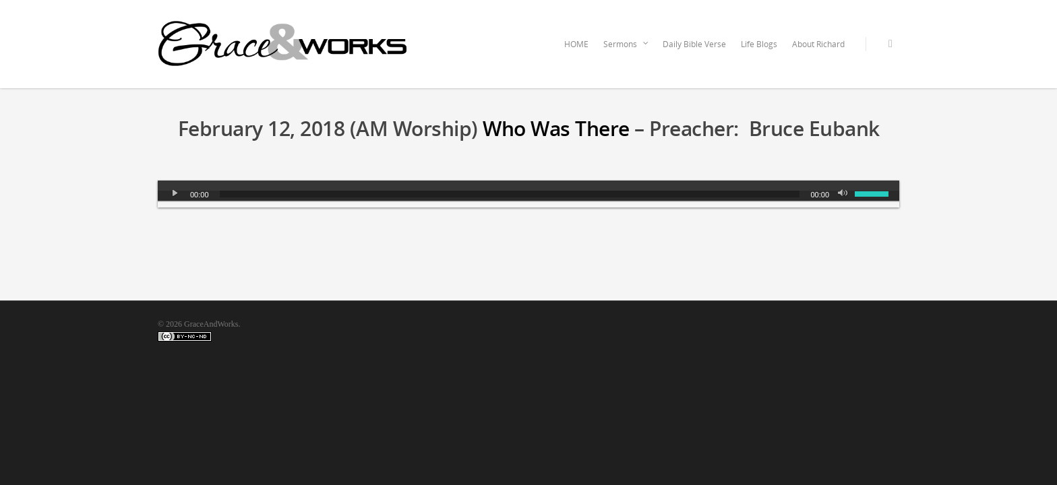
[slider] (510, 194)
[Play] (175, 194)
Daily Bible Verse (694, 44)
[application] (528, 194)
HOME (576, 44)
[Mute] (844, 194)
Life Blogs (759, 44)
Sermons (626, 44)
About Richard (818, 44)
